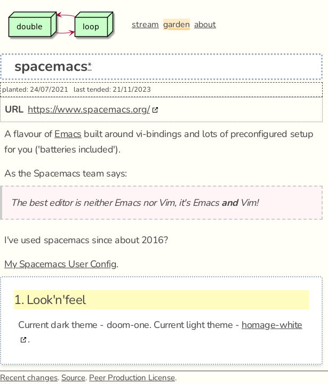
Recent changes (29, 377)
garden (176, 24)
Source (73, 377)
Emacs (68, 133)
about (205, 24)
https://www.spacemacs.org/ (89, 109)
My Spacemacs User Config (60, 264)
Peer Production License (132, 377)
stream (145, 24)
